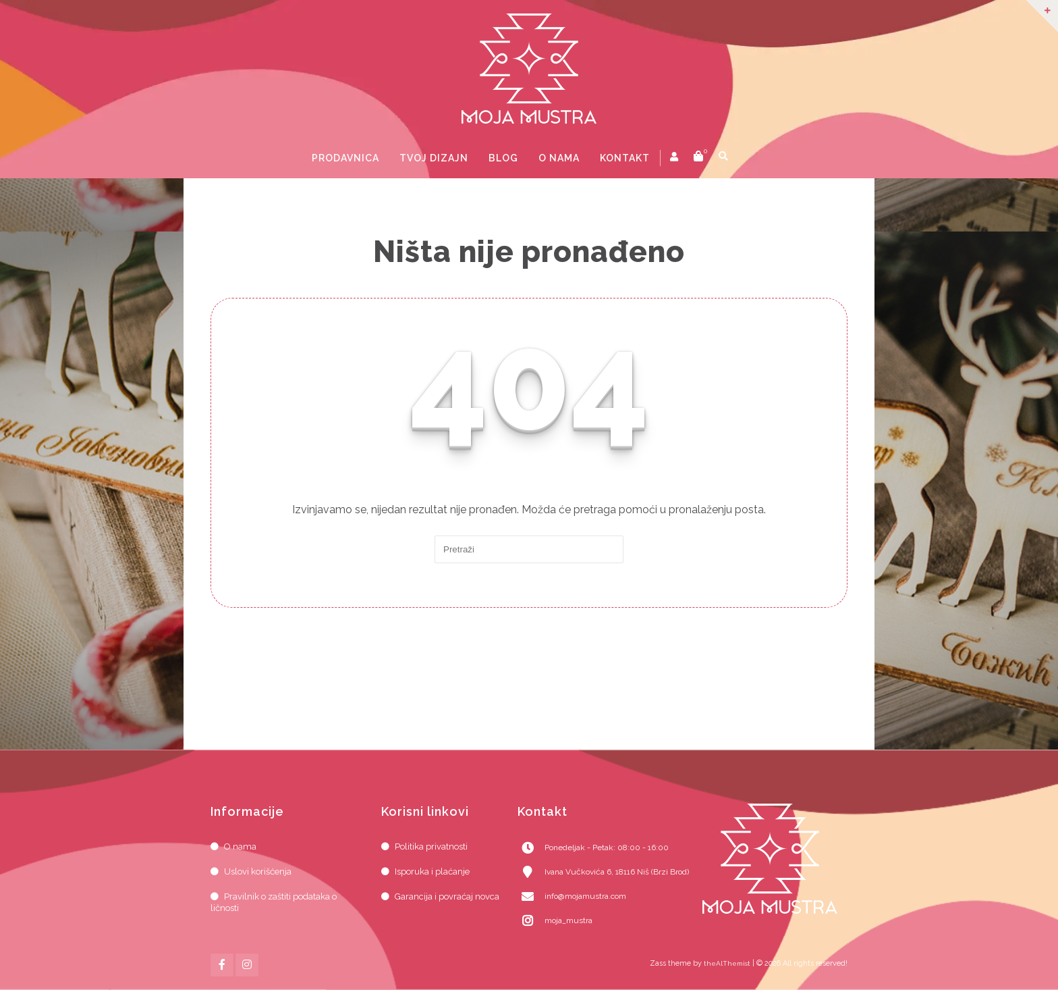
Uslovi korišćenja (257, 871)
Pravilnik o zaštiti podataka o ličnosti (274, 902)
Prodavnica (345, 158)
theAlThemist (727, 963)
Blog (503, 158)
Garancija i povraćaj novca (447, 896)
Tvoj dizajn (433, 158)
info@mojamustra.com (585, 896)
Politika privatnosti (431, 846)
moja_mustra (568, 920)
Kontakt (625, 158)
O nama (559, 158)
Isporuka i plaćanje (432, 871)
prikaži (745, 158)
